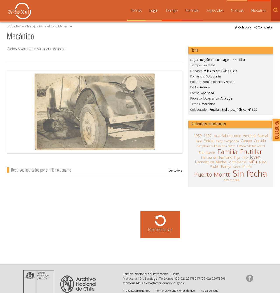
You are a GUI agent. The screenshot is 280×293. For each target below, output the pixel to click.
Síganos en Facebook (249, 282)
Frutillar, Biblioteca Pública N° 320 (233, 109)
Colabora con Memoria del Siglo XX (275, 129)
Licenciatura (204, 162)
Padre (214, 166)
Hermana (208, 157)
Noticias (237, 10)
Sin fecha (209, 65)
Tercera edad (230, 180)
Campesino (232, 141)
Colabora (244, 27)
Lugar (153, 10)
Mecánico (65, 26)
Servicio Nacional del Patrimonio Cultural (151, 277)
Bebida (209, 141)
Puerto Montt (212, 174)
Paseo (237, 167)
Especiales (215, 10)
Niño (262, 162)
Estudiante (207, 153)
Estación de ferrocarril (251, 146)
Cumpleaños (204, 146)
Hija (237, 157)
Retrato (204, 87)
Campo (246, 141)
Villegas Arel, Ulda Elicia (175, 170)
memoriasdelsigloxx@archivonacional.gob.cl (154, 287)
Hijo (245, 157)
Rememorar (160, 229)
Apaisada (207, 93)
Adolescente (231, 135)
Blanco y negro (223, 82)
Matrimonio (237, 162)
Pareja (226, 166)
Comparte (265, 27)
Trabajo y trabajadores (41, 26)
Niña (252, 162)
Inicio (10, 26)
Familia (227, 152)
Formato (192, 10)
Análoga (226, 98)
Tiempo (172, 10)
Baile (199, 141)
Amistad (249, 135)
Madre (221, 162)
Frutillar (240, 60)
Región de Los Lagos (215, 60)
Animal (262, 135)
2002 (217, 136)
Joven (255, 157)
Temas (136, 10)
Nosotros (258, 10)
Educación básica (224, 146)
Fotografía (213, 76)
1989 (198, 135)
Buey (219, 141)
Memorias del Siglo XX (20, 11)
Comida (260, 141)
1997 (208, 135)
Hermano (225, 157)
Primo (247, 166)
